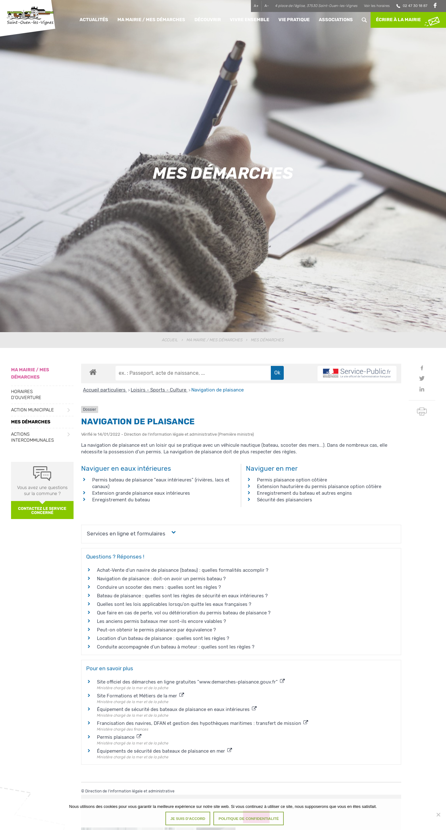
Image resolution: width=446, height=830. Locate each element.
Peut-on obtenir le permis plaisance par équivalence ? (156, 630)
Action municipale (32, 410)
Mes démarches (31, 422)
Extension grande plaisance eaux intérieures (141, 493)
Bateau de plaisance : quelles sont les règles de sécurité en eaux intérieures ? (182, 596)
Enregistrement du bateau (121, 500)
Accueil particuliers (105, 390)
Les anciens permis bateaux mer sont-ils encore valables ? (161, 621)
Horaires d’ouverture (26, 394)
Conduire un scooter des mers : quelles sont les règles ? (159, 587)
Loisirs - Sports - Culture (159, 390)
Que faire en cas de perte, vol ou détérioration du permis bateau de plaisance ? (184, 613)
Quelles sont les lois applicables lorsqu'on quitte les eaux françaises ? (174, 604)
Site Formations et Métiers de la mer (140, 696)
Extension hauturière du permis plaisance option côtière (319, 486)
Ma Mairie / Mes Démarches (151, 19)
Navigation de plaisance (217, 390)
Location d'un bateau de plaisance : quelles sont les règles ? (163, 638)
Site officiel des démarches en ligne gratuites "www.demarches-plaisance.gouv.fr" (191, 682)
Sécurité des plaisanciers (284, 500)
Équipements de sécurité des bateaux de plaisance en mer (164, 751)
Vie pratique (294, 19)
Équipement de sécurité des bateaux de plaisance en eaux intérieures (177, 709)
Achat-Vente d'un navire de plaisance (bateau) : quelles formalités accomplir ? (182, 570)
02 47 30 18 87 (415, 5)
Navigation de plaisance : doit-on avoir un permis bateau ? (161, 579)
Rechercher (364, 19)
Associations (336, 19)
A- (267, 5)
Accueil (170, 339)
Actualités (94, 19)
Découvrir (207, 19)
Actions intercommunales (32, 437)
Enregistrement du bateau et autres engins (304, 493)
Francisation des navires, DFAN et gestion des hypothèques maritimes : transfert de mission (202, 723)
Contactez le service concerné (42, 510)
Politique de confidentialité (248, 818)
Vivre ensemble (249, 19)
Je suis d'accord (187, 818)
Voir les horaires (377, 5)
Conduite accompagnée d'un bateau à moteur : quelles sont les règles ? (175, 647)
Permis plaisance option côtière (292, 480)
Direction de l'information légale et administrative (130, 791)
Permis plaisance (119, 737)
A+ (256, 5)
